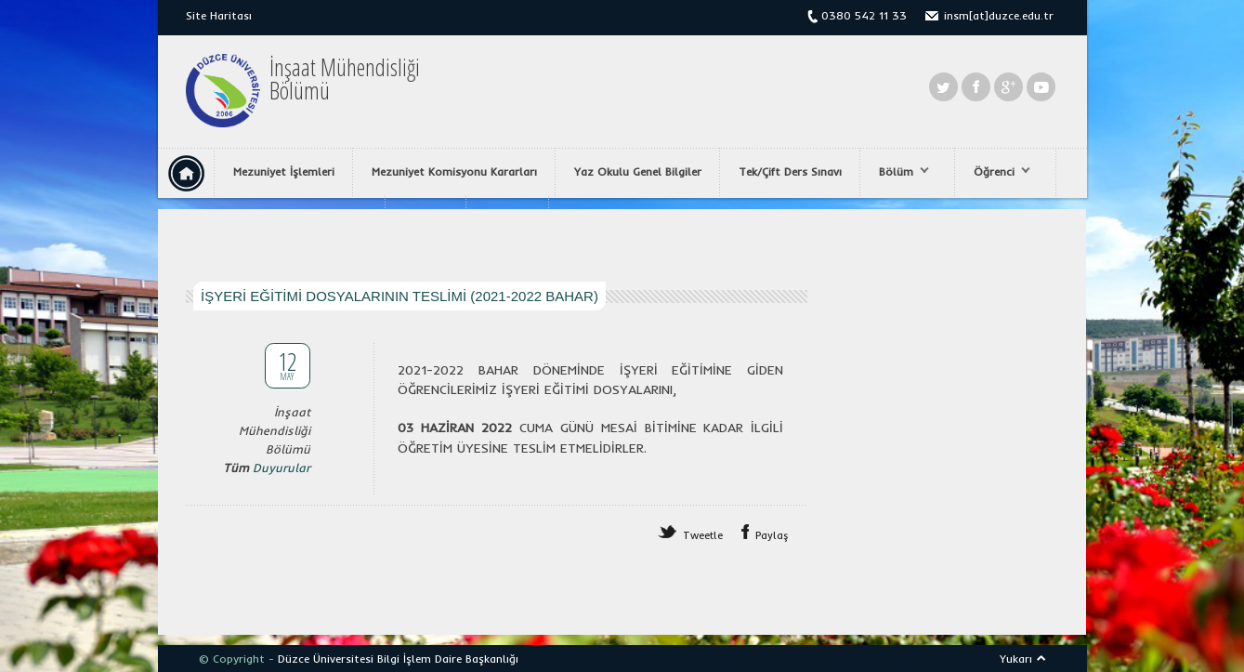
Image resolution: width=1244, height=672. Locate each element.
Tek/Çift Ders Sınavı (790, 171)
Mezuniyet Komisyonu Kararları (454, 171)
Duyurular (281, 467)
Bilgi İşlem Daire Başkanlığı (447, 658)
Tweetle (703, 535)
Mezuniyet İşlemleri (283, 171)
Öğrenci (997, 172)
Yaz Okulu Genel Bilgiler (637, 171)
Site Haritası (219, 15)
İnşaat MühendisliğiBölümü (344, 79)
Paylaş (772, 535)
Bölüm (899, 172)
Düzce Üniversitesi (325, 658)
